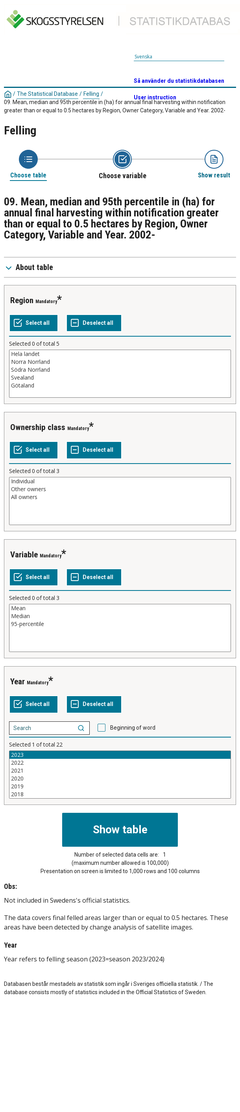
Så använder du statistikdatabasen (179, 81)
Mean (120, 608)
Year (17, 681)
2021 (120, 771)
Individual (120, 481)
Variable (24, 554)
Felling (91, 94)
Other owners (120, 489)
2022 (120, 763)
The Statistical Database (47, 94)
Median (120, 616)
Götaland (120, 385)
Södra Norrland (120, 370)
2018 (120, 794)
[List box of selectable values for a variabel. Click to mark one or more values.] (120, 374)
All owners (120, 497)
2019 (120, 786)
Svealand (120, 378)
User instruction (155, 97)
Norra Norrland (120, 362)
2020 (120, 778)
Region (21, 300)
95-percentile (120, 624)
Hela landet (120, 354)
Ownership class (37, 427)
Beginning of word (132, 728)
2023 (120, 755)
